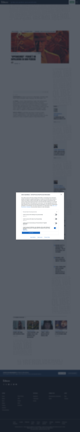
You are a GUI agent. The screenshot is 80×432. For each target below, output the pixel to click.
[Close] (61, 195)
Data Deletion (33, 237)
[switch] (55, 214)
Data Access (40, 237)
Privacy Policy (47, 237)
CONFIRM (31, 232)
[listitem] (40, 212)
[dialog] (40, 216)
